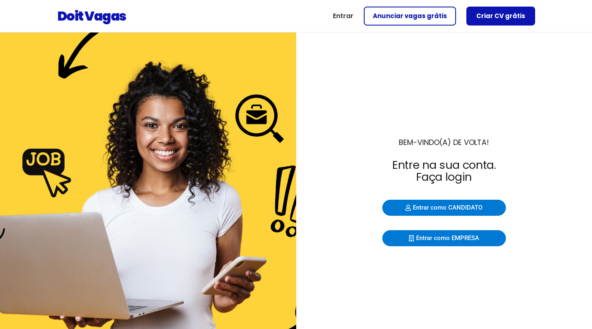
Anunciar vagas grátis (410, 16)
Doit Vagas (91, 16)
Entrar (343, 16)
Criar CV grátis (500, 16)
